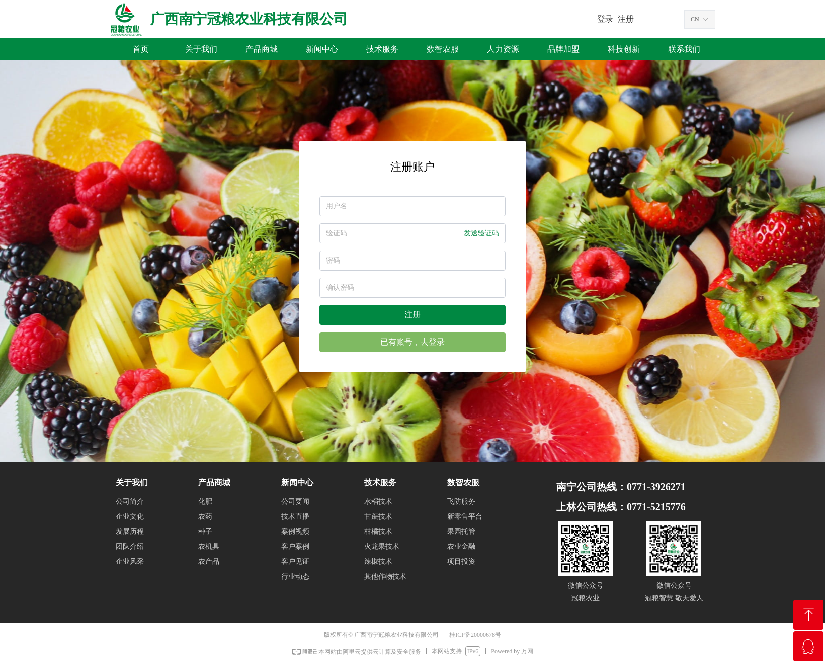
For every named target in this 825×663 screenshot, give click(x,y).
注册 (412, 314)
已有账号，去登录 (412, 342)
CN (695, 19)
